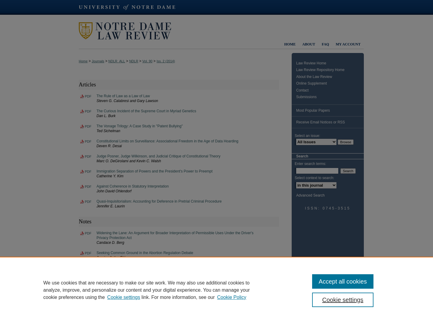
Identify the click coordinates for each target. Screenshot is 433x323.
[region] (216, 290)
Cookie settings (123, 297)
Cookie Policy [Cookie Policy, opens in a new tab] (231, 297)
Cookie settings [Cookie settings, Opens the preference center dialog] (343, 300)
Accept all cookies (343, 281)
